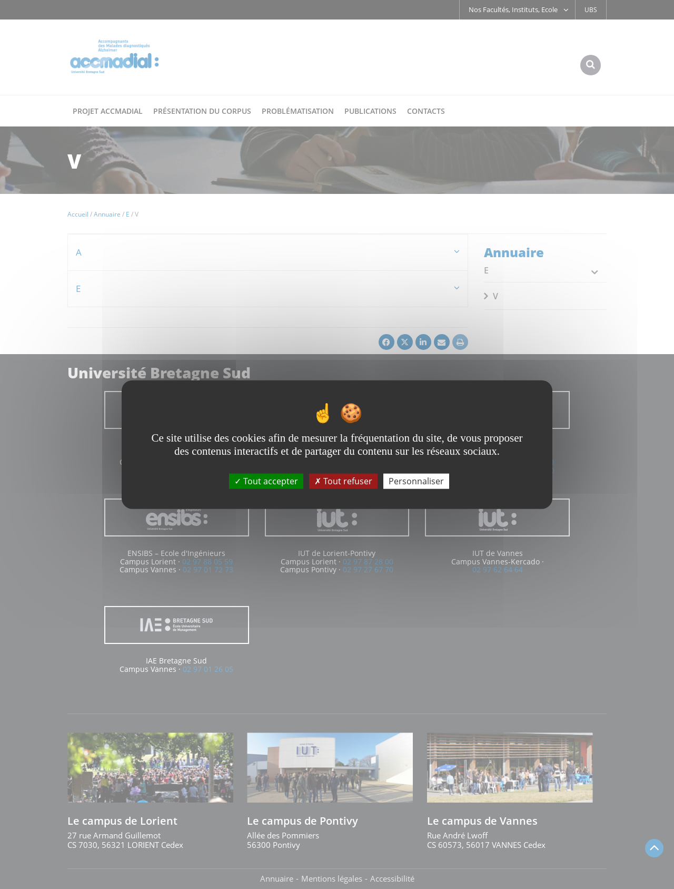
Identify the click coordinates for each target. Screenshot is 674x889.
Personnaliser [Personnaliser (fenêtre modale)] (416, 481)
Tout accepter (266, 481)
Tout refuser (343, 481)
